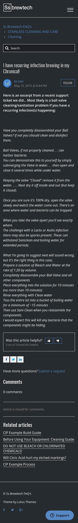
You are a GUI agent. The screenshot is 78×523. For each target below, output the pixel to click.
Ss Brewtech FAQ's (17, 26)
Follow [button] (67, 83)
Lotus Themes (26, 502)
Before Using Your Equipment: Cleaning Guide (38, 439)
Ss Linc (19, 81)
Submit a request (51, 371)
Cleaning (14, 36)
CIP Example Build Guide (22, 432)
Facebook (6, 359)
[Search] (39, 48)
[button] (70, 8)
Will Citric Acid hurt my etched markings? (34, 457)
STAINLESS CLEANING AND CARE (33, 31)
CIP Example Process (19, 464)
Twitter (13, 359)
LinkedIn (20, 359)
